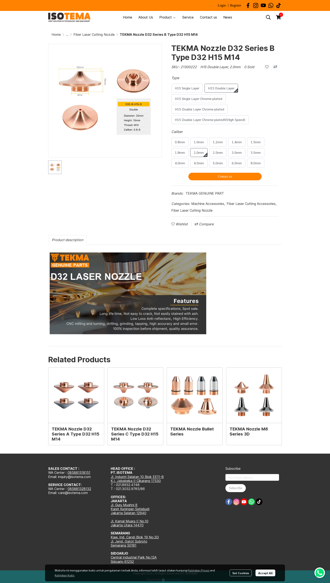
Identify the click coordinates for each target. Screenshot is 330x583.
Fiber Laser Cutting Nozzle (94, 34)
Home (56, 34)
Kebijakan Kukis (65, 575)
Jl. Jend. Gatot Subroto (129, 541)
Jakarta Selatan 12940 (128, 513)
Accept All (265, 573)
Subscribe (235, 488)
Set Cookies (240, 573)
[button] (268, 17)
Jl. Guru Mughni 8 (124, 505)
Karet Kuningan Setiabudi (130, 509)
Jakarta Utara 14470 (127, 525)
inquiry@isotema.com (74, 477)
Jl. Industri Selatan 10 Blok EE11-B (137, 477)
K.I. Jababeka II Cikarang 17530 (136, 481)
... (67, 34)
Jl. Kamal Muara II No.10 (129, 521)
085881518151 (79, 472)
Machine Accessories (208, 204)
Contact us (225, 176)
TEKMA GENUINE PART (205, 193)
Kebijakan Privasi (198, 570)
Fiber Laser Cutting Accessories (251, 204)
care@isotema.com (73, 493)
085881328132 (79, 489)
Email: (53, 493)
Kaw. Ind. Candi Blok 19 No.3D (135, 537)
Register (235, 5)
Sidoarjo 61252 (122, 561)
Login (222, 5)
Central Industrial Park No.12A (134, 557)
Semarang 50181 (123, 545)
